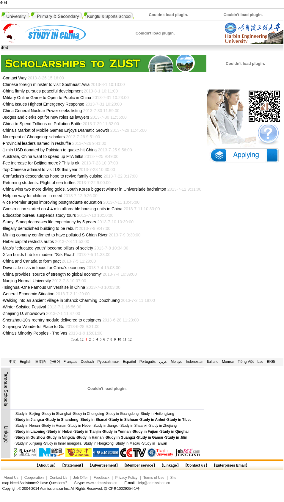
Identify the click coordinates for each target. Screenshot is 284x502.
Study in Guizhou (30, 437)
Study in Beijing (27, 414)
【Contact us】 (195, 465)
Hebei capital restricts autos (28, 241)
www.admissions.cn (101, 483)
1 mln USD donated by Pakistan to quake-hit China (50, 150)
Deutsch (87, 362)
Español (129, 362)
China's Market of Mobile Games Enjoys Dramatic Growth (56, 130)
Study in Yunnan (117, 431)
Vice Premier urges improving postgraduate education (52, 202)
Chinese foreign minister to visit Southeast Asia (46, 84)
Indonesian (194, 362)
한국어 (54, 362)
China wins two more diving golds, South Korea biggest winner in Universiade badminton (84, 189)
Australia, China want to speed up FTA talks (43, 156)
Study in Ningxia (61, 437)
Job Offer (80, 478)
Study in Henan (27, 425)
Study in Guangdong (122, 414)
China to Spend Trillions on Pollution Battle (42, 123)
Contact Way (14, 78)
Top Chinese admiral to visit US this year (40, 169)
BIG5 (271, 362)
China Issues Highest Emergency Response (44, 104)
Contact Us (58, 478)
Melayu (176, 362)
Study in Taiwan (154, 443)
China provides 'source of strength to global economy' (52, 274)
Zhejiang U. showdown (24, 313)
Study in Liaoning (30, 431)
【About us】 (46, 465)
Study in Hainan (90, 437)
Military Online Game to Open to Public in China (47, 97)
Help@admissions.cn (153, 483)
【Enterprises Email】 (230, 465)
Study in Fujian (145, 431)
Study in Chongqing (88, 414)
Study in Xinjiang (28, 443)
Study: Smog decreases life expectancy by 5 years (49, 221)
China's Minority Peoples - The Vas (35, 333)
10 (119, 339)
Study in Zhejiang (163, 425)
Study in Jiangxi (105, 425)
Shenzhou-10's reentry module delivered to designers (52, 320)
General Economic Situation (29, 293)
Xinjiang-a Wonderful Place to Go (33, 326)
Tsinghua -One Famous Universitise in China (44, 287)
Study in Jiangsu (29, 420)
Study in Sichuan (123, 420)
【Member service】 (140, 465)
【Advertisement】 (104, 465)
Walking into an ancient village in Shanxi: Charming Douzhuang (61, 300)
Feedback (101, 478)
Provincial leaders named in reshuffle (37, 143)
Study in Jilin (176, 437)
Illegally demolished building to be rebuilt (40, 228)
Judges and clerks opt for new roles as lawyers (46, 117)
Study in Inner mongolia (62, 443)
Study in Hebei (79, 425)
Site (173, 478)
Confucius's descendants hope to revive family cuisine (52, 176)
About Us (11, 478)
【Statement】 (72, 465)
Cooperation (34, 478)
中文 (12, 362)
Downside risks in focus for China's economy (44, 267)
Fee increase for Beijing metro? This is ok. (41, 163)
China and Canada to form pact (32, 261)
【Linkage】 (170, 465)
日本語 (40, 362)
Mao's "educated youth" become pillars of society (48, 248)
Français (70, 362)
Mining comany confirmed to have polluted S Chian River (55, 235)
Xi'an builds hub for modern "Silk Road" (39, 254)
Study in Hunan (54, 425)
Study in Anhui (152, 420)
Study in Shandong (62, 420)
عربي (163, 362)
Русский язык (109, 362)
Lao (260, 362)
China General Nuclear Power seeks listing (42, 110)
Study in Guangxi (120, 437)
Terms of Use (153, 478)
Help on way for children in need (32, 195)
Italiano (213, 362)
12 (130, 339)
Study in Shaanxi (133, 425)
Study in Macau (128, 443)
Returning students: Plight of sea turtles (39, 182)
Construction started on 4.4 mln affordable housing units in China (62, 208)
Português (147, 362)
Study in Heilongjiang (157, 414)
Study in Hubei (59, 431)
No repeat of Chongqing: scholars (34, 136)
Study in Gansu (150, 437)
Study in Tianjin (87, 431)
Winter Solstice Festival (24, 307)
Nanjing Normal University (27, 280)
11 (124, 339)
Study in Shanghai (56, 414)
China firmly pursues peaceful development (42, 91)
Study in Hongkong (99, 443)
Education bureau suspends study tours (39, 215)
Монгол (228, 362)
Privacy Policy (126, 478)
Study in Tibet (179, 420)
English (25, 362)
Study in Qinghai (174, 431)
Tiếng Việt (246, 362)
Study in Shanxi (94, 420)
